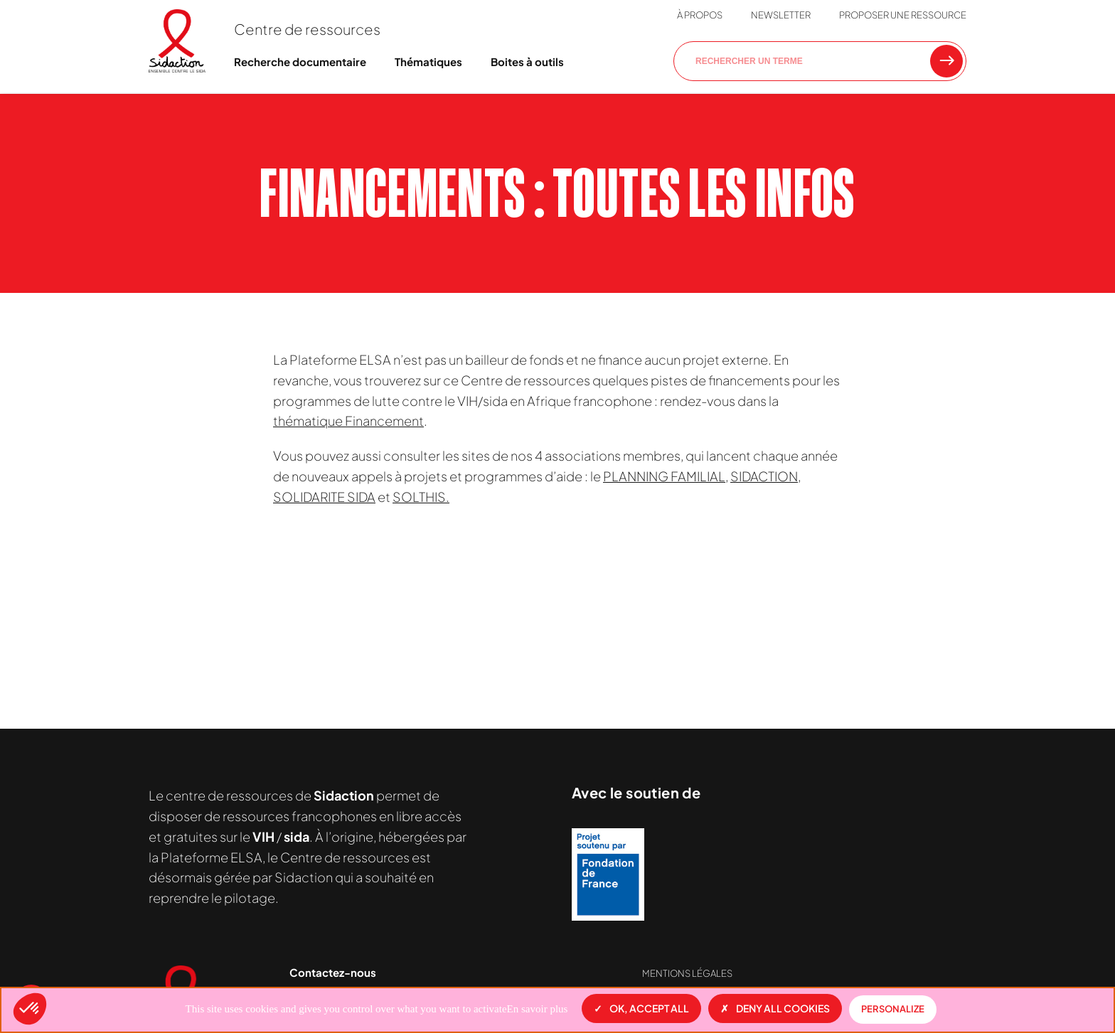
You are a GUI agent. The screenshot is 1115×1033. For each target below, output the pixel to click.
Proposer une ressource (902, 15)
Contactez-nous (332, 972)
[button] (30, 1009)
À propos (699, 15)
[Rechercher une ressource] (946, 61)
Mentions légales (687, 973)
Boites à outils (527, 61)
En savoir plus (537, 1009)
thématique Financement (348, 420)
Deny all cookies (775, 1008)
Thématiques (428, 61)
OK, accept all (641, 1008)
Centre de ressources (307, 29)
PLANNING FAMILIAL (664, 476)
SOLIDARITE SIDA (324, 496)
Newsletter (781, 15)
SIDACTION (764, 476)
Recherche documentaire (300, 61)
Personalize (892, 1009)
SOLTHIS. (421, 496)
